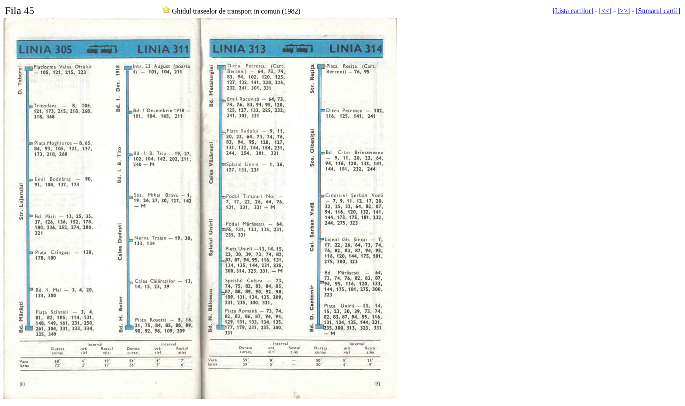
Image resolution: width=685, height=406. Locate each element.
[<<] (605, 10)
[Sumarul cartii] (658, 10)
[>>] (623, 10)
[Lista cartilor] (573, 10)
